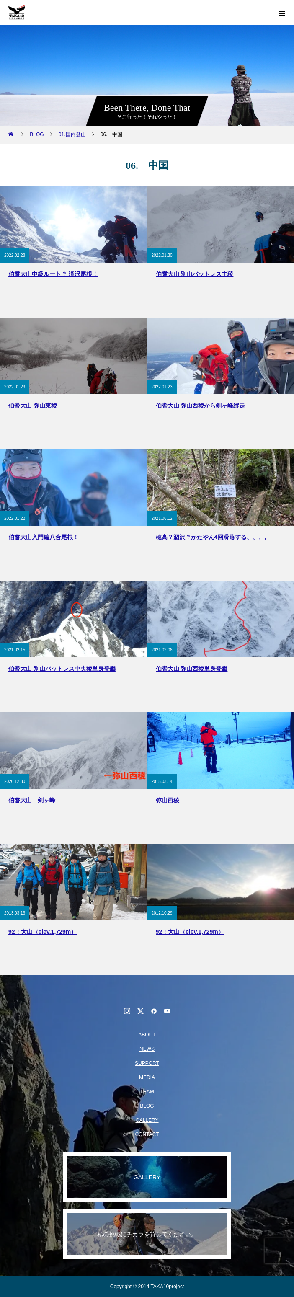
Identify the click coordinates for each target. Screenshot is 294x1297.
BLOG (147, 1106)
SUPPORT (147, 1063)
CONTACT (147, 1134)
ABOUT (146, 1035)
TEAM (147, 1092)
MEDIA (147, 1077)
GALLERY (146, 1120)
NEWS (147, 1049)
